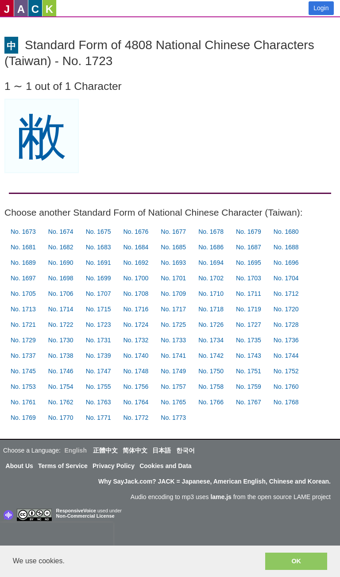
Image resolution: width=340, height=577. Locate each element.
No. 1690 (60, 262)
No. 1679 (248, 231)
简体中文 (135, 450)
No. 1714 (60, 309)
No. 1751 (248, 371)
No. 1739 (98, 355)
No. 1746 (60, 371)
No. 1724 (135, 324)
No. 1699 (98, 278)
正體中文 (105, 450)
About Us (19, 465)
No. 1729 (23, 340)
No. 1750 (211, 371)
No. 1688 (286, 247)
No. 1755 (98, 386)
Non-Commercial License (85, 516)
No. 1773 (173, 417)
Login (320, 8)
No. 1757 (173, 386)
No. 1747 (98, 371)
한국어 (185, 450)
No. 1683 (98, 247)
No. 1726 (211, 324)
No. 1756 (135, 386)
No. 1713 (23, 309)
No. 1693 (173, 262)
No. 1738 (60, 355)
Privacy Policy (114, 465)
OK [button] (296, 561)
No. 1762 (60, 402)
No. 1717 (173, 309)
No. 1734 (211, 340)
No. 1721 (23, 324)
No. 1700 (135, 278)
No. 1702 (211, 278)
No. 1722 (60, 324)
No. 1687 (248, 247)
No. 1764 (135, 402)
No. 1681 (23, 247)
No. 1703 (248, 278)
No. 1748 (135, 371)
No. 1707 (98, 293)
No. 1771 (98, 417)
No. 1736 (286, 340)
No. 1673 (23, 231)
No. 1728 (286, 324)
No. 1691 (98, 262)
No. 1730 (60, 340)
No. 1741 (173, 355)
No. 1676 (135, 231)
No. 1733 (173, 340)
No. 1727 (248, 324)
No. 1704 (286, 278)
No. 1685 (173, 247)
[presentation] (56, 536)
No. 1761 (23, 402)
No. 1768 (286, 402)
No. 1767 (248, 402)
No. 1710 (211, 293)
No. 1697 (23, 278)
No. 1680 (286, 231)
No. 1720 (286, 309)
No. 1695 (248, 262)
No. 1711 (248, 293)
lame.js (220, 496)
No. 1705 (23, 293)
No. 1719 (248, 309)
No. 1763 (98, 402)
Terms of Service (63, 465)
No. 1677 (173, 231)
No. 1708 (135, 293)
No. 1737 (23, 355)
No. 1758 (211, 386)
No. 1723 (98, 324)
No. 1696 (286, 262)
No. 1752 (286, 371)
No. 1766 (211, 402)
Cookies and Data (165, 465)
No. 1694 (211, 262)
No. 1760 (286, 386)
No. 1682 (60, 247)
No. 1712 (286, 293)
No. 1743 (248, 355)
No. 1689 (23, 262)
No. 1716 (135, 309)
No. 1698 (60, 278)
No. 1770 (60, 417)
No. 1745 (23, 371)
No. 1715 (98, 309)
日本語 (161, 450)
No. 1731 (98, 340)
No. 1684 (135, 247)
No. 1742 (211, 355)
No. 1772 (135, 417)
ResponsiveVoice (76, 510)
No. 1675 (98, 231)
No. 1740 (135, 355)
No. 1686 (211, 247)
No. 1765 (173, 402)
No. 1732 (135, 340)
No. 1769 (23, 417)
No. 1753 (23, 386)
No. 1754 (60, 386)
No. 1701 (173, 278)
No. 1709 (173, 293)
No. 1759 (248, 386)
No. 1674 (60, 231)
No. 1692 (135, 262)
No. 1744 (286, 355)
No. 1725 (173, 324)
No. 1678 (211, 231)
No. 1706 (60, 293)
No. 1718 (211, 309)
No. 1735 (248, 340)
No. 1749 (173, 371)
